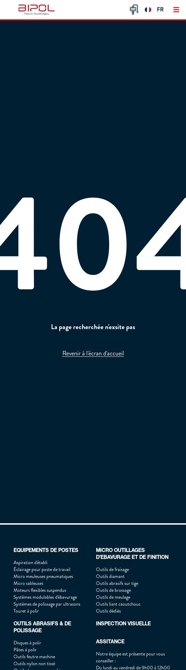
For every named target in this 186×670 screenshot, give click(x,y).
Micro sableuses (28, 583)
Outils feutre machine (34, 656)
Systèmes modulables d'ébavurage (45, 597)
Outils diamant (110, 576)
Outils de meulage (113, 597)
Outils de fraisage (112, 569)
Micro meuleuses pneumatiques (43, 576)
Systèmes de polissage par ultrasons (47, 604)
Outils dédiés (108, 611)
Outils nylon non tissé (34, 663)
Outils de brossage (113, 590)
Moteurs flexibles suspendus (40, 590)
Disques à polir (27, 643)
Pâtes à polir (25, 649)
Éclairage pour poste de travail (42, 569)
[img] (38, 10)
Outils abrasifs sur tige (117, 583)
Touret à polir (26, 611)
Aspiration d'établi (30, 562)
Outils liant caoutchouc (118, 604)
